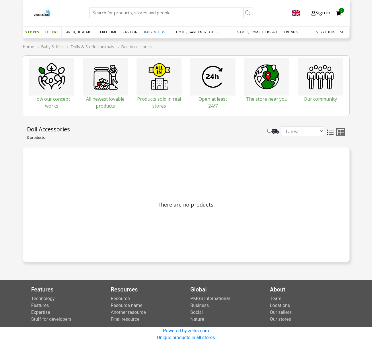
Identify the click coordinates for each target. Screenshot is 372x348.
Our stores (280, 319)
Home (29, 46)
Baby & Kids (154, 32)
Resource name (127, 305)
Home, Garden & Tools (197, 32)
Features (40, 305)
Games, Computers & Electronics (267, 32)
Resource (120, 298)
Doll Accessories (136, 46)
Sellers (51, 32)
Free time (108, 32)
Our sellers (281, 312)
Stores (32, 32)
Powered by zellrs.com (186, 330)
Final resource (125, 319)
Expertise (40, 312)
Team (275, 298)
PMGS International (210, 298)
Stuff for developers (51, 319)
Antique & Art (79, 32)
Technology (43, 298)
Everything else (329, 32)
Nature (197, 319)
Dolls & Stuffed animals (93, 46)
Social (196, 312)
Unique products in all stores (186, 337)
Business (199, 305)
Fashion (130, 32)
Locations (280, 305)
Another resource (128, 312)
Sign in (320, 12)
